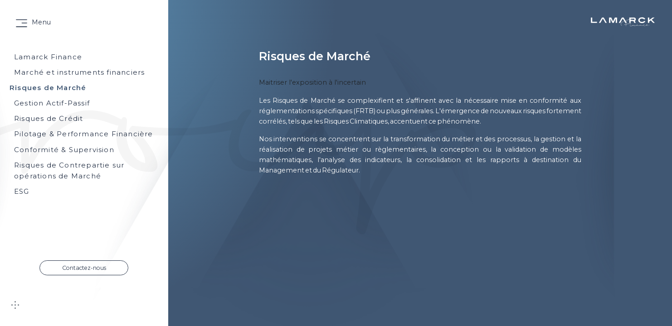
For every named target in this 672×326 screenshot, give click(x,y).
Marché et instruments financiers (79, 72)
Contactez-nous (84, 267)
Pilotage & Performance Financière (83, 133)
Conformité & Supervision (64, 149)
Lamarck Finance (48, 57)
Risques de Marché (48, 87)
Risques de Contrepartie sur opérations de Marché (69, 170)
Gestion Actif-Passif (52, 103)
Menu (41, 22)
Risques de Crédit (48, 118)
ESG (21, 191)
